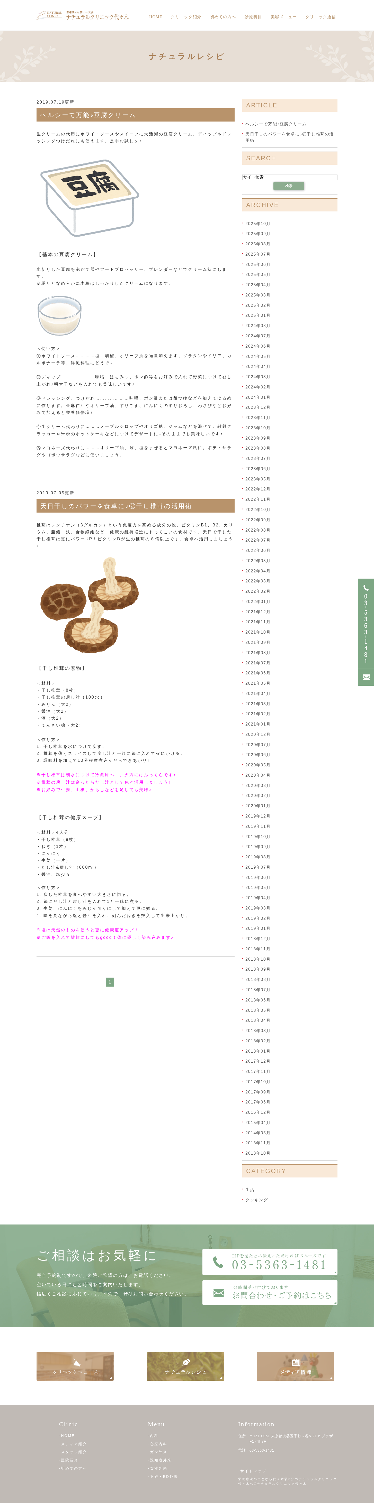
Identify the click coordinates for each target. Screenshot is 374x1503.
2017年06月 (258, 1102)
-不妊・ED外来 (163, 1476)
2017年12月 (258, 1061)
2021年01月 (258, 724)
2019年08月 (258, 857)
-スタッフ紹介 (73, 1452)
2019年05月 (258, 887)
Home (155, 17)
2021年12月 (258, 611)
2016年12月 (258, 1112)
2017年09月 (258, 1092)
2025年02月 (258, 305)
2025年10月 (258, 223)
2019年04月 (258, 898)
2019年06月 (258, 877)
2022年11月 (258, 499)
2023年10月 (258, 428)
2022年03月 (258, 581)
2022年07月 (258, 540)
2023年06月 (258, 469)
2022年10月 (258, 509)
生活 (249, 1189)
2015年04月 (258, 1122)
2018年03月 (258, 1030)
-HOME (67, 1436)
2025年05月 (258, 274)
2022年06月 (258, 550)
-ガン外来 (157, 1452)
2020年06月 (258, 755)
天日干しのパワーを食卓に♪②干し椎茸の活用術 (116, 506)
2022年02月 (258, 591)
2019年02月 (258, 918)
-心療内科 (157, 1444)
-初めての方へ (73, 1468)
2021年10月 (258, 632)
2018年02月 (258, 1041)
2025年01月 (258, 315)
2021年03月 (258, 703)
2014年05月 (258, 1132)
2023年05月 (258, 479)
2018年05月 (258, 1010)
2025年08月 (258, 244)
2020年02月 (258, 795)
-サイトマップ (252, 1471)
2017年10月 (258, 1082)
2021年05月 (258, 683)
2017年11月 (258, 1071)
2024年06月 (258, 346)
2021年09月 (258, 642)
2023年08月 (258, 448)
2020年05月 (258, 765)
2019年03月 (258, 908)
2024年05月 (258, 356)
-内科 (153, 1436)
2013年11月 (258, 1143)
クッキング (256, 1200)
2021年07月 (258, 663)
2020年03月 (258, 785)
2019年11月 (258, 826)
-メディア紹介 (73, 1444)
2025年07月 (258, 254)
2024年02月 (258, 387)
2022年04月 (258, 571)
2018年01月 (258, 1051)
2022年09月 (258, 520)
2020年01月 (258, 806)
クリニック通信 (320, 17)
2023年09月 (258, 438)
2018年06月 (258, 1000)
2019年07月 (258, 867)
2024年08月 (258, 325)
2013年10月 (258, 1153)
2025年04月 (258, 285)
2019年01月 (258, 928)
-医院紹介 (69, 1460)
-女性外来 (157, 1468)
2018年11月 (258, 949)
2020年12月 (258, 734)
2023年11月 (258, 417)
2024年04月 (258, 366)
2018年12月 (258, 938)
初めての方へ (223, 17)
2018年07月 (258, 990)
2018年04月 (258, 1020)
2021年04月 (258, 693)
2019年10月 (258, 836)
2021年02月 (258, 714)
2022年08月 (258, 530)
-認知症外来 (160, 1460)
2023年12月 (258, 407)
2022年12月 (258, 489)
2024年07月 (258, 336)
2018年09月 (258, 969)
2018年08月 (258, 979)
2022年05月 (258, 561)
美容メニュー (284, 17)
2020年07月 (258, 744)
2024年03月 (258, 377)
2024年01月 (258, 397)
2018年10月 (258, 959)
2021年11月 (258, 622)
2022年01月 (258, 601)
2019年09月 (258, 847)
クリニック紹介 (186, 17)
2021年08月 (258, 653)
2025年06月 (258, 264)
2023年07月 (258, 458)
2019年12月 (258, 816)
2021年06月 (258, 673)
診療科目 (253, 17)
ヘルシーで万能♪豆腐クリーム (88, 115)
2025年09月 (258, 233)
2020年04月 (258, 775)
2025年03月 (258, 295)
